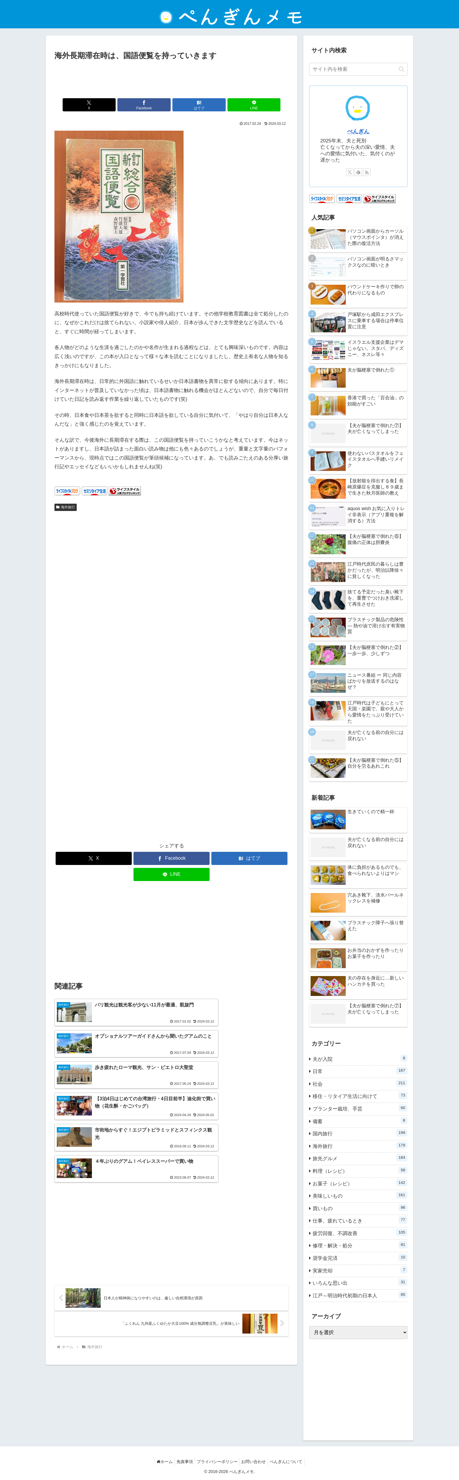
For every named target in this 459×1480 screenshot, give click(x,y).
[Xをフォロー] (350, 172)
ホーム (160, 1461)
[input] (358, 69)
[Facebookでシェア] (152, 104)
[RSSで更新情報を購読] (367, 172)
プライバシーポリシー (217, 1461)
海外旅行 (65, 507)
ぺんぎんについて (291, 1461)
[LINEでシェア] (230, 104)
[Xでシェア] (112, 104)
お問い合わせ (256, 1461)
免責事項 (182, 1461)
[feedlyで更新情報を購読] (358, 172)
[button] (401, 69)
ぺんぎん (358, 131)
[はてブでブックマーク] (191, 104)
